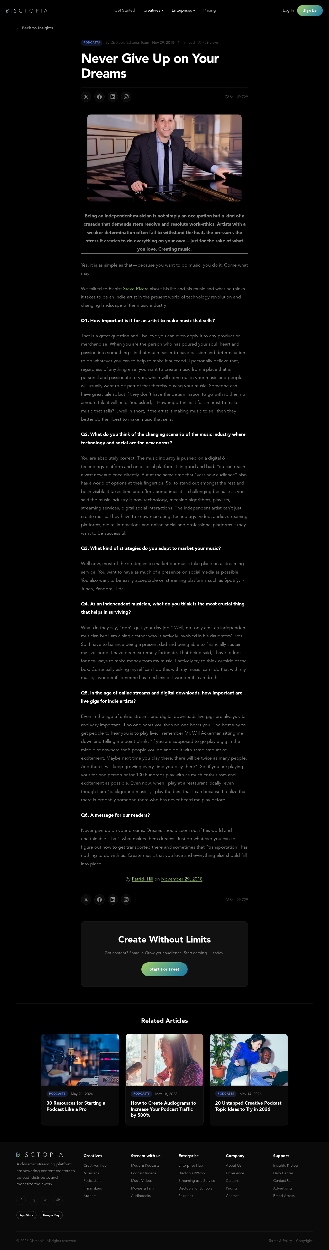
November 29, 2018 (182, 879)
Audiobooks (141, 1195)
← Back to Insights (34, 27)
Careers (232, 1180)
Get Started (124, 10)
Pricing (209, 10)
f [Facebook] (21, 1200)
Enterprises (182, 10)
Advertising (282, 1188)
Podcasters (92, 1180)
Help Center (283, 1173)
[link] (80, 1079)
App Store (26, 1215)
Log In (288, 10)
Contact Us (282, 1180)
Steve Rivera (136, 289)
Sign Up (310, 10)
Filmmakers (93, 1188)
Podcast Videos (143, 1173)
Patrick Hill (142, 879)
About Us (233, 1165)
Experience (235, 1173)
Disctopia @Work (192, 1173)
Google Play (51, 1215)
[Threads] (58, 1200)
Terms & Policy (280, 1240)
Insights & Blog (285, 1165)
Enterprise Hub (190, 1165)
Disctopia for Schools (195, 1188)
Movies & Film (142, 1188)
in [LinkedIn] (46, 1200)
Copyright (304, 1240)
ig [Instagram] (33, 1200)
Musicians (91, 1173)
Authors (90, 1195)
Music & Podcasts (145, 1165)
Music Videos (141, 1180)
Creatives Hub (95, 1165)
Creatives (151, 10)
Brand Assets (284, 1195)
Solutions (185, 1195)
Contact (232, 1195)
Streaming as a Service (196, 1180)
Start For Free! (164, 969)
